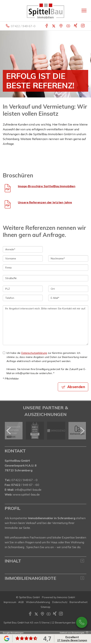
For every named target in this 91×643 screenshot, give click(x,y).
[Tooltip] (86, 632)
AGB (21, 602)
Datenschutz (60, 602)
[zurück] (9, 430)
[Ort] (68, 289)
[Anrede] (23, 249)
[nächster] (82, 430)
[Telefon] (23, 298)
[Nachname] (68, 258)
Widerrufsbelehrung (38, 602)
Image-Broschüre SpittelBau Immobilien (46, 186)
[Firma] (45, 267)
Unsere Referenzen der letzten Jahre (45, 202)
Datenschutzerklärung (34, 352)
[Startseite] (45, 10)
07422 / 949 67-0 (23, 26)
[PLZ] (23, 289)
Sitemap (45, 607)
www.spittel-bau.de (26, 494)
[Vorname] (23, 258)
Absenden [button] (76, 387)
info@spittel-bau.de (28, 489)
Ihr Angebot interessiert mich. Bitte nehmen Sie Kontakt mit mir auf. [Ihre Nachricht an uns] (45, 325)
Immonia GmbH (66, 597)
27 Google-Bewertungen (72, 640)
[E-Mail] (68, 298)
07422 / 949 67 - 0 (24, 480)
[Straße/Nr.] (45, 278)
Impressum (10, 602)
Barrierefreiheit (78, 602)
